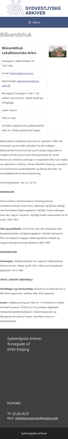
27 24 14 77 (20, 413)
